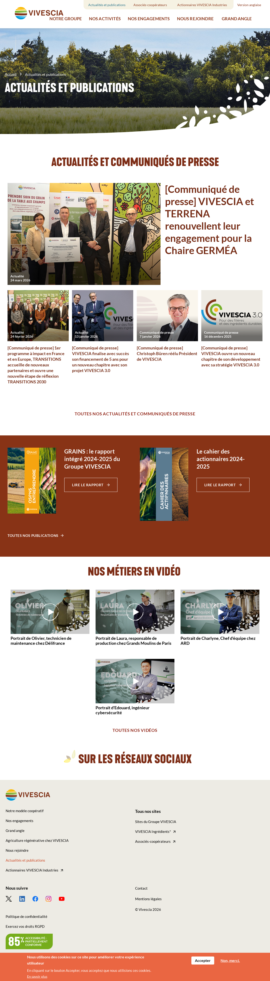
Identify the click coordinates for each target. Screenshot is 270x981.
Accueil (10, 74)
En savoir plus (37, 976)
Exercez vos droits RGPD (25, 926)
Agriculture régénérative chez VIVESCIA (37, 840)
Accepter (203, 960)
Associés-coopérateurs (150, 5)
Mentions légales (148, 899)
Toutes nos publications (33, 535)
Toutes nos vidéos (135, 730)
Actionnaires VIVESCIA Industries (202, 5)
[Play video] (50, 611)
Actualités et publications (106, 5)
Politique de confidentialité (26, 916)
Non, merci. (230, 960)
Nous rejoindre (195, 18)
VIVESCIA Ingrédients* (153, 831)
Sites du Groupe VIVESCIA (155, 821)
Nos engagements (149, 18)
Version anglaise (249, 5)
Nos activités (105, 18)
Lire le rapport (88, 485)
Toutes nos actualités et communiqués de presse (135, 413)
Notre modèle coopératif (25, 811)
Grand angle (237, 18)
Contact (141, 888)
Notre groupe (65, 18)
